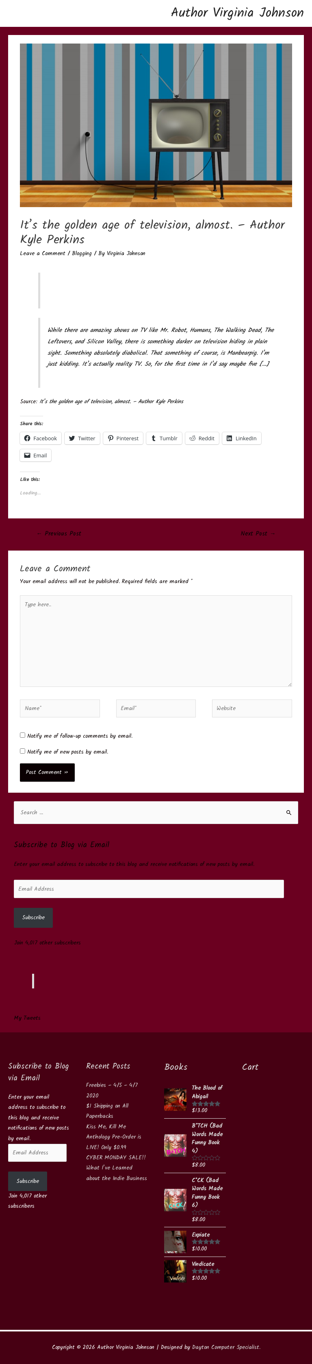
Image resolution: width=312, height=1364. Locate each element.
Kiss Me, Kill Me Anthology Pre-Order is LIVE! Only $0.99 (113, 1137)
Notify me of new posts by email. (67, 752)
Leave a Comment (42, 253)
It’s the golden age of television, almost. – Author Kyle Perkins (111, 401)
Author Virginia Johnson (237, 13)
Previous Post (58, 534)
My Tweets (27, 1018)
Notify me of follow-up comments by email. (79, 736)
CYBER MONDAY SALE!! (116, 1157)
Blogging (82, 253)
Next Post (258, 534)
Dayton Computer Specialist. (226, 1347)
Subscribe (33, 917)
